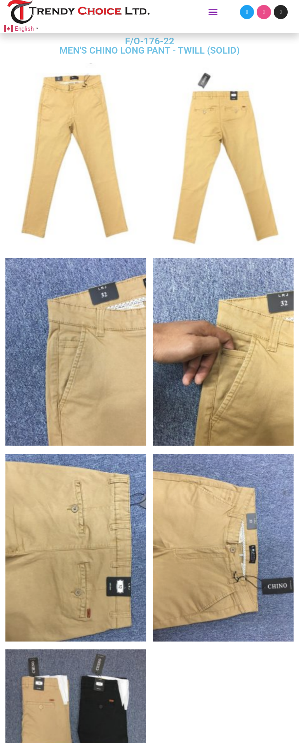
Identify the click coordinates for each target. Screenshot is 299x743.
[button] (213, 12)
